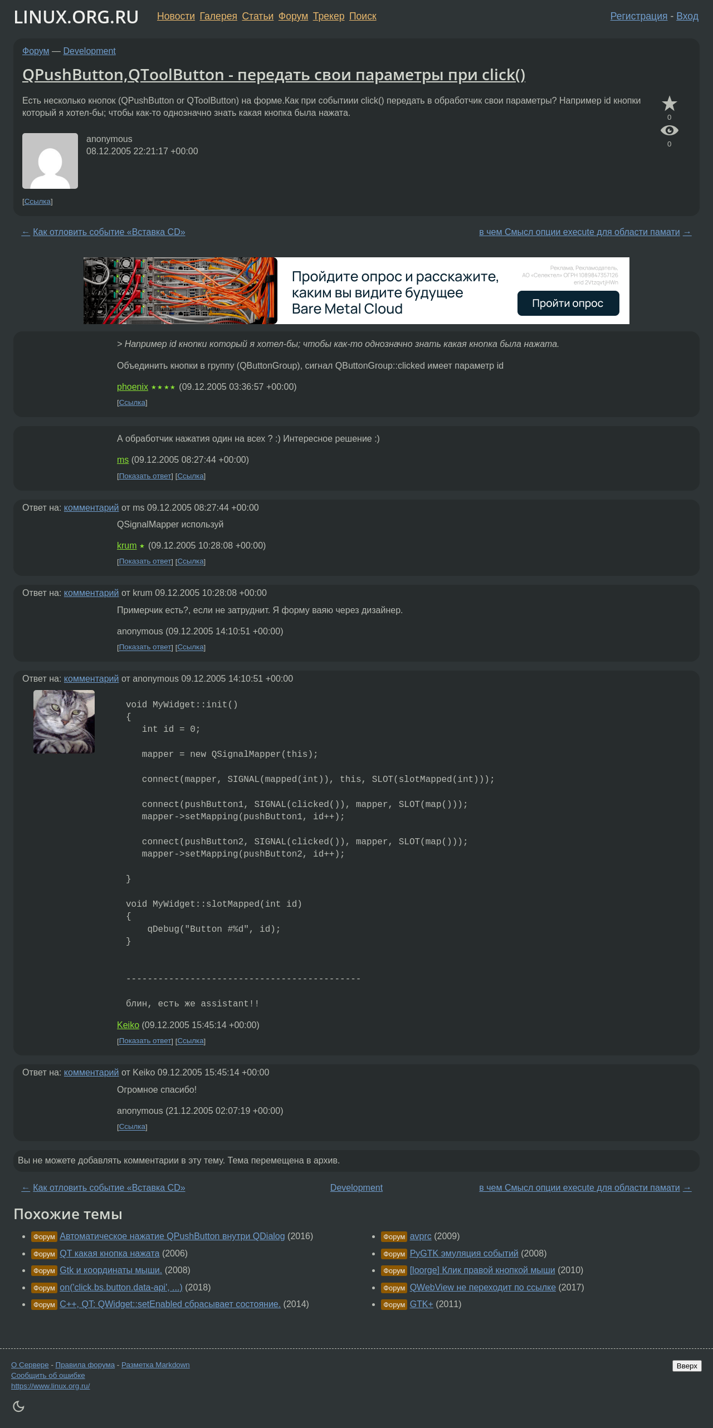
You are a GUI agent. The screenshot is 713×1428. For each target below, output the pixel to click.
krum (127, 545)
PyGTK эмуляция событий (464, 1253)
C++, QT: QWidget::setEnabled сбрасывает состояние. (170, 1304)
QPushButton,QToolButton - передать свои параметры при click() (273, 74)
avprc (421, 1236)
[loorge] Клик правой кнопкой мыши (482, 1270)
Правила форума (85, 1365)
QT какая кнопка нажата (109, 1253)
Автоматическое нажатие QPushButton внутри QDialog (172, 1236)
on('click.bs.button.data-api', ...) (121, 1287)
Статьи (258, 16)
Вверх (687, 1366)
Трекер (329, 16)
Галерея (218, 16)
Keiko (128, 1025)
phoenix (132, 387)
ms (123, 459)
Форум (293, 16)
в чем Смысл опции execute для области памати (579, 232)
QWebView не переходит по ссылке (483, 1287)
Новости (176, 16)
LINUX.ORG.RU (76, 16)
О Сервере (30, 1365)
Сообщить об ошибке (48, 1375)
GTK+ (421, 1304)
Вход (687, 16)
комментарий (91, 507)
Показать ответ (145, 476)
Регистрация (639, 16)
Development (90, 51)
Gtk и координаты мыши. (111, 1270)
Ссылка (38, 201)
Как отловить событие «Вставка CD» (109, 232)
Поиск (363, 16)
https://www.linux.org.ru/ (50, 1386)
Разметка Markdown (155, 1365)
